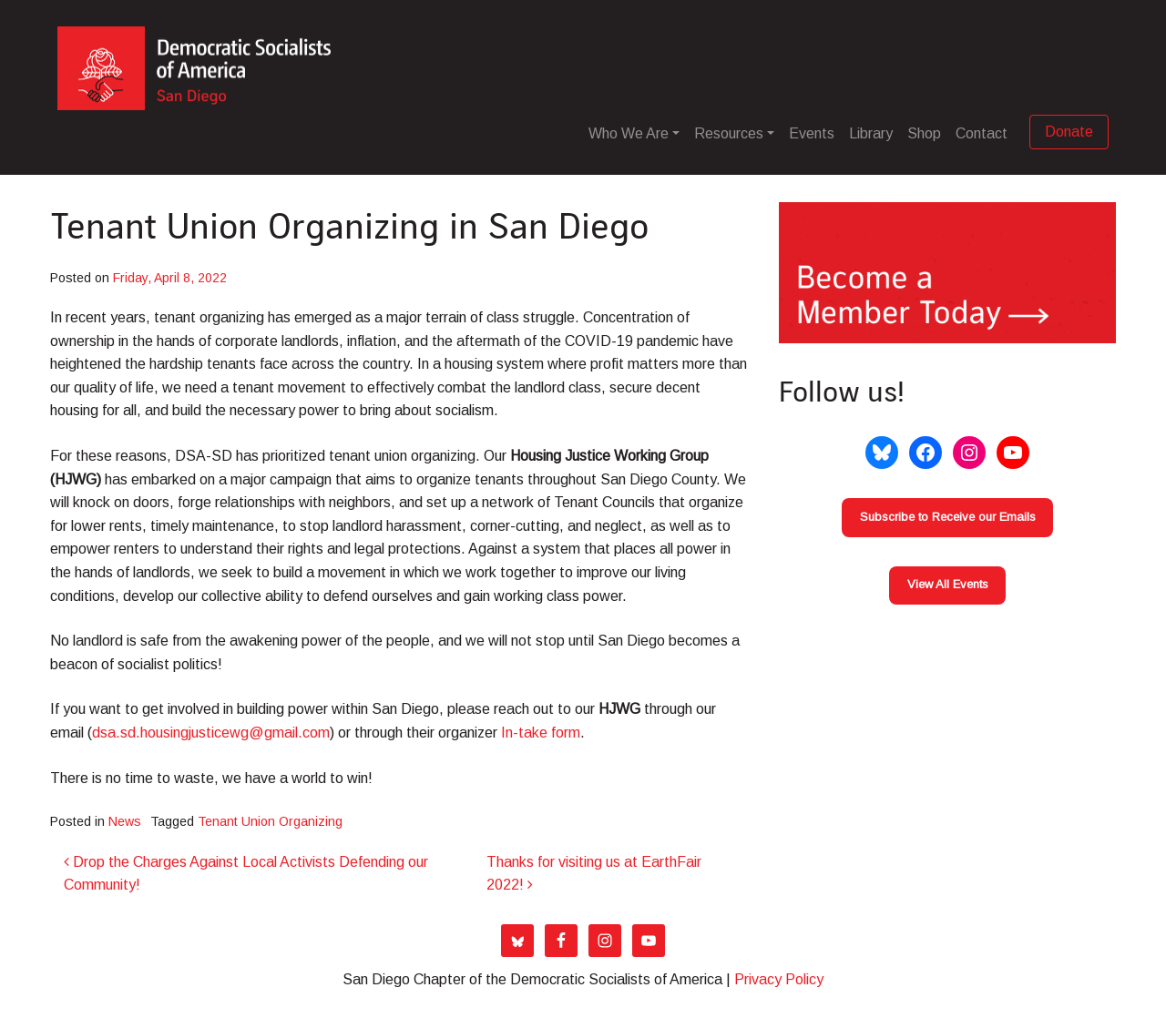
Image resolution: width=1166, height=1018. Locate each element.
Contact (981, 133)
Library (871, 133)
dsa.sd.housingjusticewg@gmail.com (211, 732)
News (124, 821)
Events (811, 133)
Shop (924, 133)
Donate (1069, 131)
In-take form (540, 732)
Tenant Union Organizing (270, 821)
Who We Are (628, 133)
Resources (728, 133)
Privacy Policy (778, 979)
